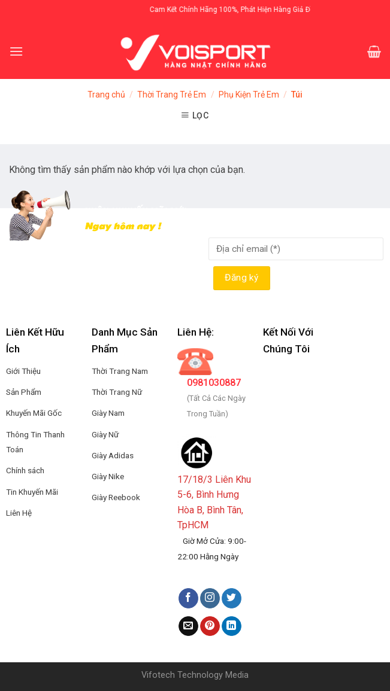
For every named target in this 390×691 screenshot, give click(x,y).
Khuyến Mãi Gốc (34, 413)
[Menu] (16, 51)
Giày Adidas (113, 455)
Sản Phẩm (23, 392)
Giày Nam (108, 413)
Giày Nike (108, 476)
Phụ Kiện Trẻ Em (249, 94)
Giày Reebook (116, 497)
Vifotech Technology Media (195, 675)
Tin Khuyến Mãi (32, 492)
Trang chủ (106, 94)
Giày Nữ (105, 434)
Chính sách (25, 470)
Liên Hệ (19, 513)
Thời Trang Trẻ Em (171, 94)
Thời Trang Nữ (117, 392)
